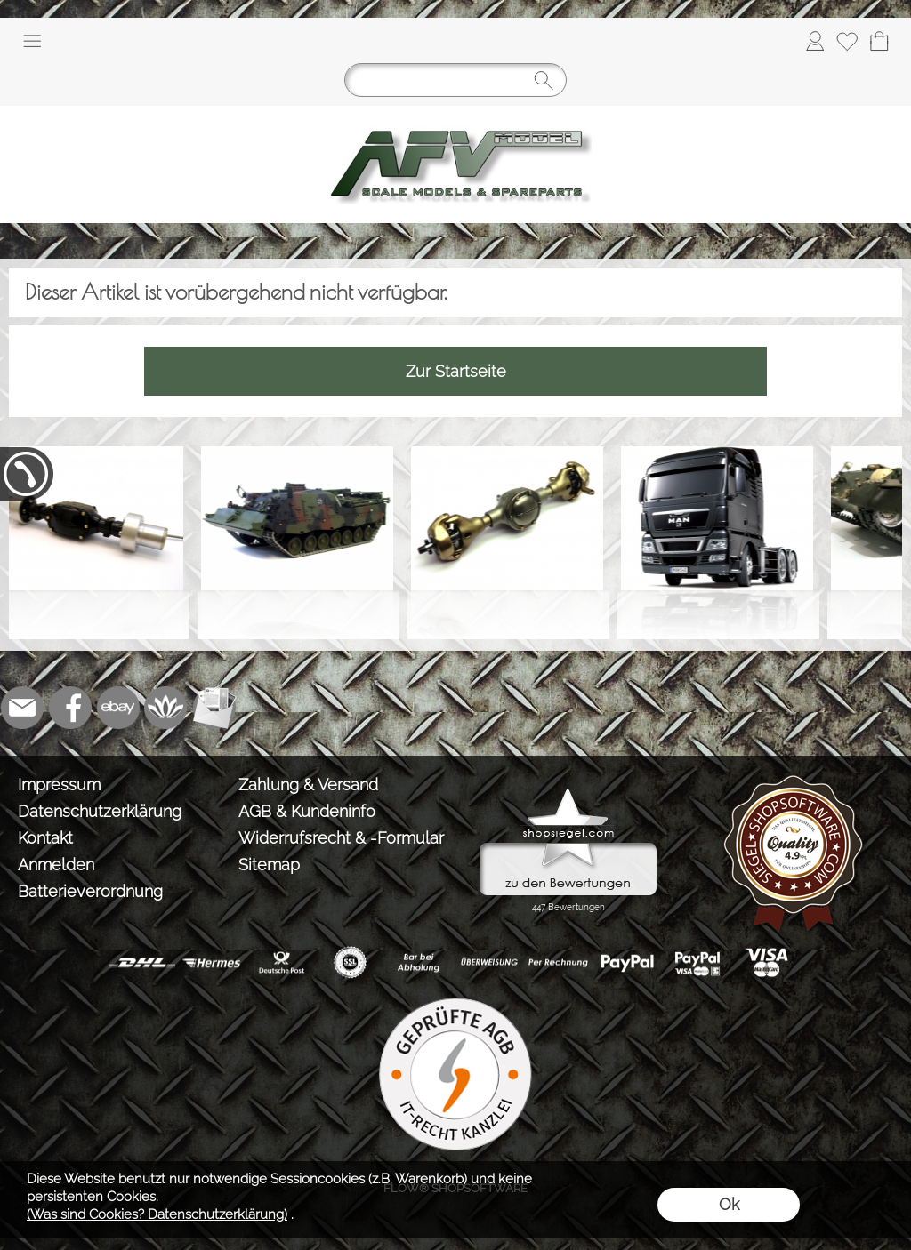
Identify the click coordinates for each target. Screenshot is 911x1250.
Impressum (59, 784)
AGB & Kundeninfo (306, 811)
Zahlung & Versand (308, 784)
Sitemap (269, 864)
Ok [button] (729, 1204)
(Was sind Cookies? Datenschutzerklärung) (157, 1214)
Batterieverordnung (90, 891)
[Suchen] (455, 80)
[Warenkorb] (879, 40)
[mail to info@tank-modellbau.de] (22, 707)
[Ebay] (118, 707)
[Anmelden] (814, 40)
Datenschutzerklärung (99, 811)
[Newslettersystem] (214, 707)
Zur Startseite (456, 371)
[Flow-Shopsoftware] (166, 707)
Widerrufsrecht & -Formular (341, 838)
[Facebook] (70, 707)
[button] (32, 40)
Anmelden (56, 864)
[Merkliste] (847, 40)
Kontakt (45, 838)
